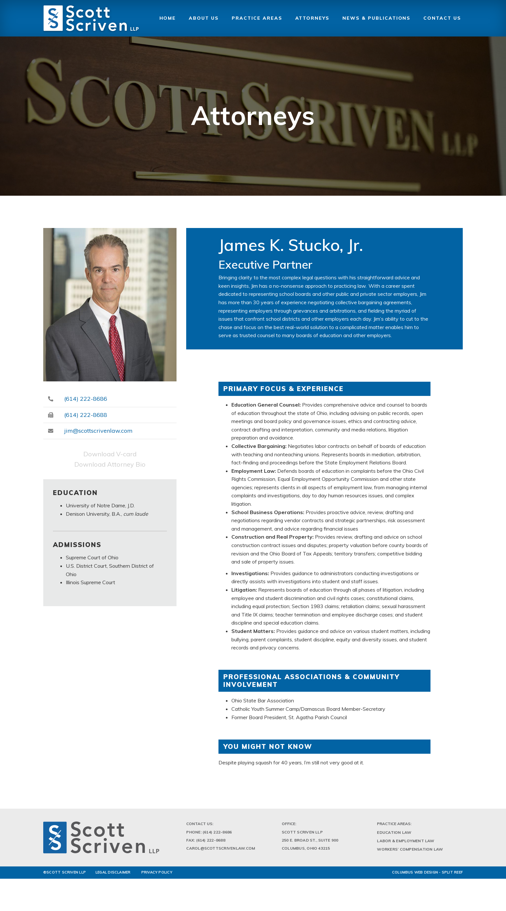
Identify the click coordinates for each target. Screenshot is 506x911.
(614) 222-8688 (85, 415)
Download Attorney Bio (110, 464)
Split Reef (452, 875)
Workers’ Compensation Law (410, 851)
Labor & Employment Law (405, 843)
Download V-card (110, 454)
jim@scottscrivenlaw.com (98, 430)
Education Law (394, 834)
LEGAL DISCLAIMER (113, 875)
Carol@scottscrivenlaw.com (220, 850)
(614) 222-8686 (85, 398)
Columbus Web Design (415, 875)
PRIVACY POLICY (156, 875)
